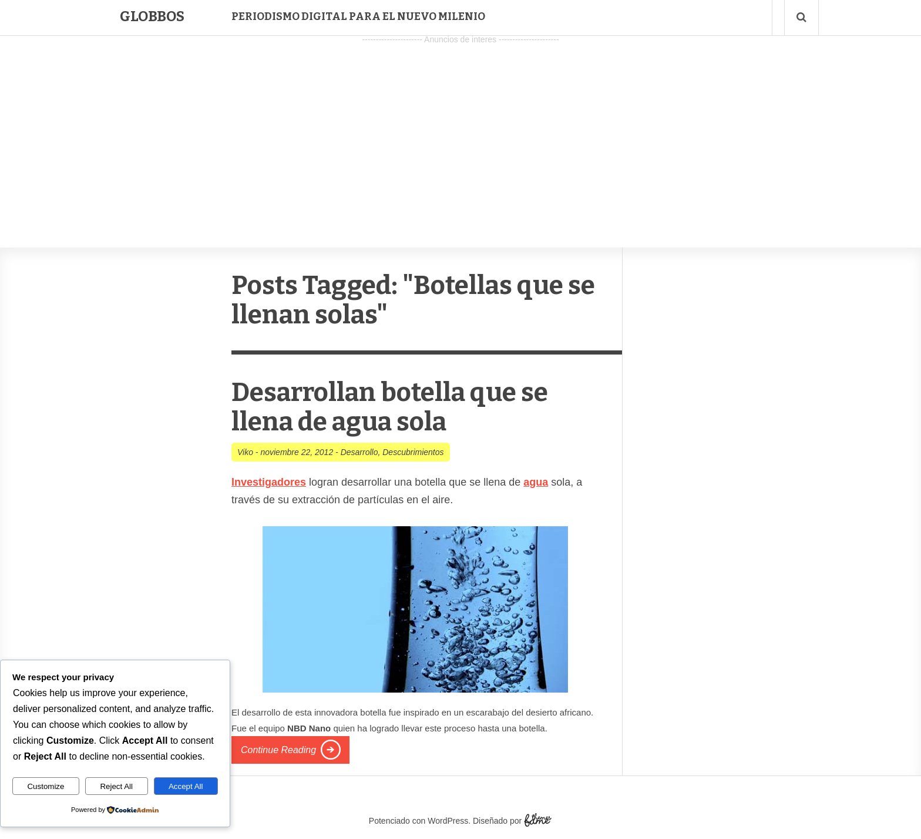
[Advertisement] (460, 130)
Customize (45, 786)
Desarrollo (359, 452)
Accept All (186, 786)
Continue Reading (278, 750)
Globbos (152, 16)
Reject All (116, 786)
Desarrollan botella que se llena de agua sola (389, 407)
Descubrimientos (412, 452)
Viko (245, 452)
